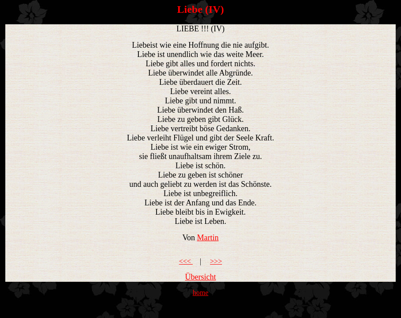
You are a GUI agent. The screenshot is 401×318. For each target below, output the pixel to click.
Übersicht (200, 277)
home (201, 292)
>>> (216, 261)
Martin (208, 237)
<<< (186, 261)
